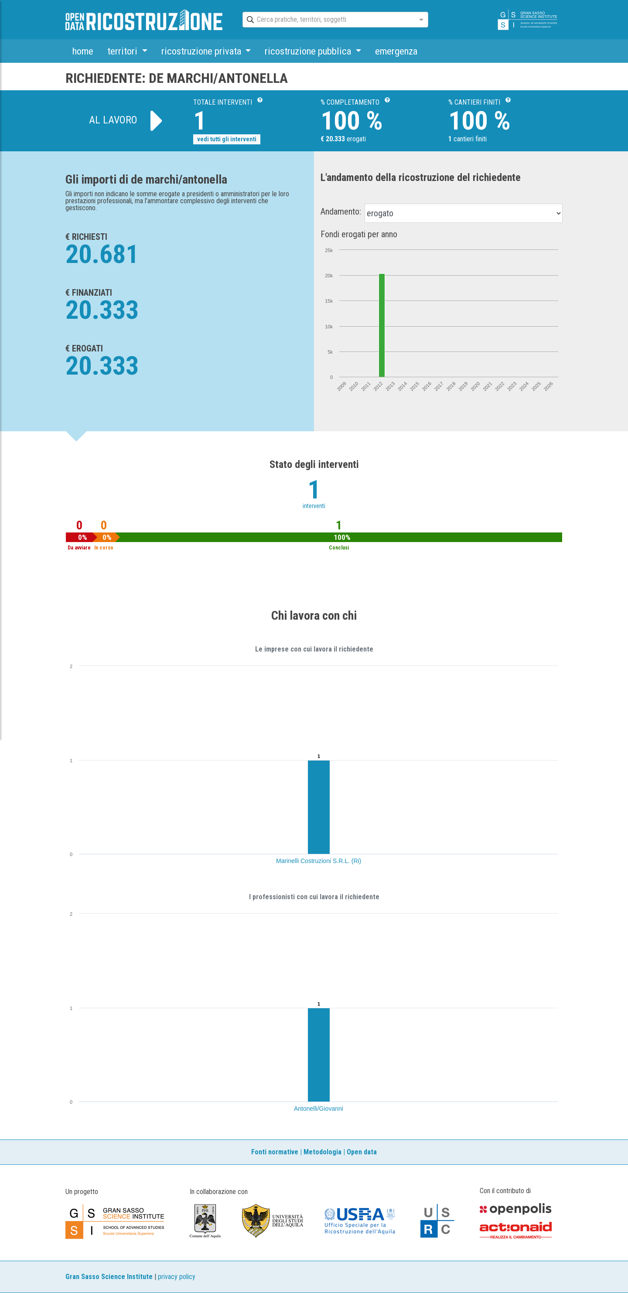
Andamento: (341, 211)
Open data (362, 1152)
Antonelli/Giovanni (318, 1108)
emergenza (396, 51)
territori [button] (123, 51)
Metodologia (322, 1152)
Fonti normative (274, 1152)
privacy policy (176, 1277)
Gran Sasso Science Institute (109, 1277)
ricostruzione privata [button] (202, 51)
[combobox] (327, 20)
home (82, 51)
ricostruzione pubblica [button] (309, 51)
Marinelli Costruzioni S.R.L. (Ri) (318, 860)
